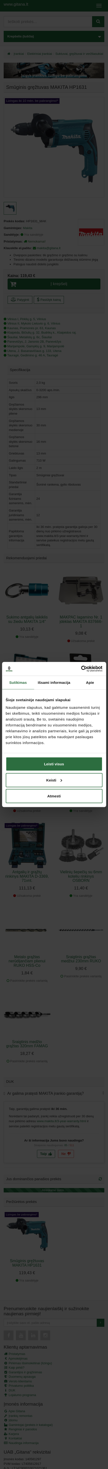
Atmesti (54, 796)
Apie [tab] (90, 682)
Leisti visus (54, 764)
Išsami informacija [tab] (54, 682)
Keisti (54, 780)
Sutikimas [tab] (18, 682)
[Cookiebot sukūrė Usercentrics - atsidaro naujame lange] (81, 669)
